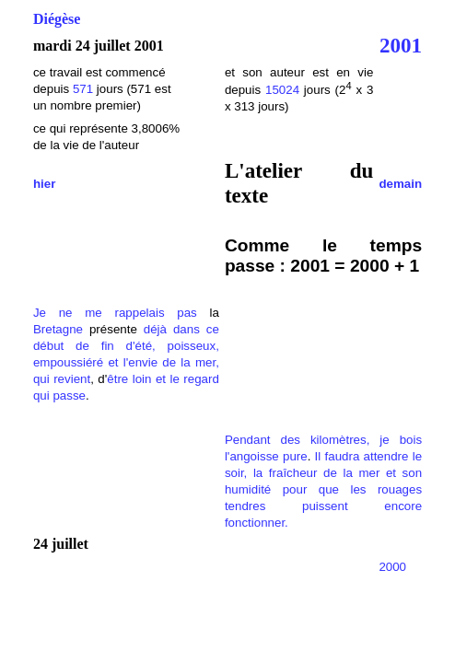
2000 (392, 567)
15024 (282, 90)
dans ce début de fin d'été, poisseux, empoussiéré (126, 345)
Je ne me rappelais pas (115, 313)
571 (83, 89)
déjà (155, 329)
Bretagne (58, 329)
